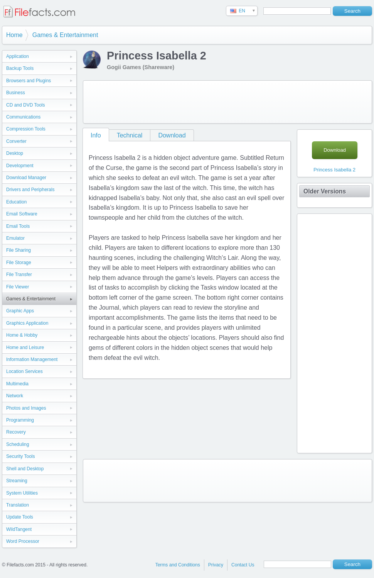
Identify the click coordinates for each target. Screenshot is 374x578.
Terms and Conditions (177, 565)
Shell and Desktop (25, 468)
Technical (130, 135)
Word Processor (22, 541)
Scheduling (17, 444)
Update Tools (19, 517)
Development (20, 165)
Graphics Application (27, 323)
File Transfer (19, 274)
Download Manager (26, 177)
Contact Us (242, 565)
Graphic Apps (20, 311)
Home (14, 35)
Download (171, 135)
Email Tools (18, 226)
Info (96, 135)
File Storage (18, 262)
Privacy (215, 565)
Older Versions (324, 191)
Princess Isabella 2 (334, 170)
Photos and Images (26, 408)
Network (14, 395)
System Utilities (22, 493)
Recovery (16, 432)
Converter (16, 141)
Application (17, 56)
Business (15, 92)
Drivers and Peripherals (30, 189)
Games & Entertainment (65, 35)
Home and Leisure (25, 347)
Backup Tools (20, 68)
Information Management (31, 359)
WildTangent (19, 529)
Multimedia (17, 383)
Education (16, 202)
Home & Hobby (21, 335)
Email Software (21, 214)
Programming (20, 420)
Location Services (24, 371)
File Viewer (17, 287)
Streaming (16, 480)
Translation (17, 505)
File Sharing (18, 250)
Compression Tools (25, 129)
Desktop (14, 153)
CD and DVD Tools (25, 105)
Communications (23, 117)
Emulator (15, 238)
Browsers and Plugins (28, 80)
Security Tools (20, 456)
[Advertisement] (227, 102)
